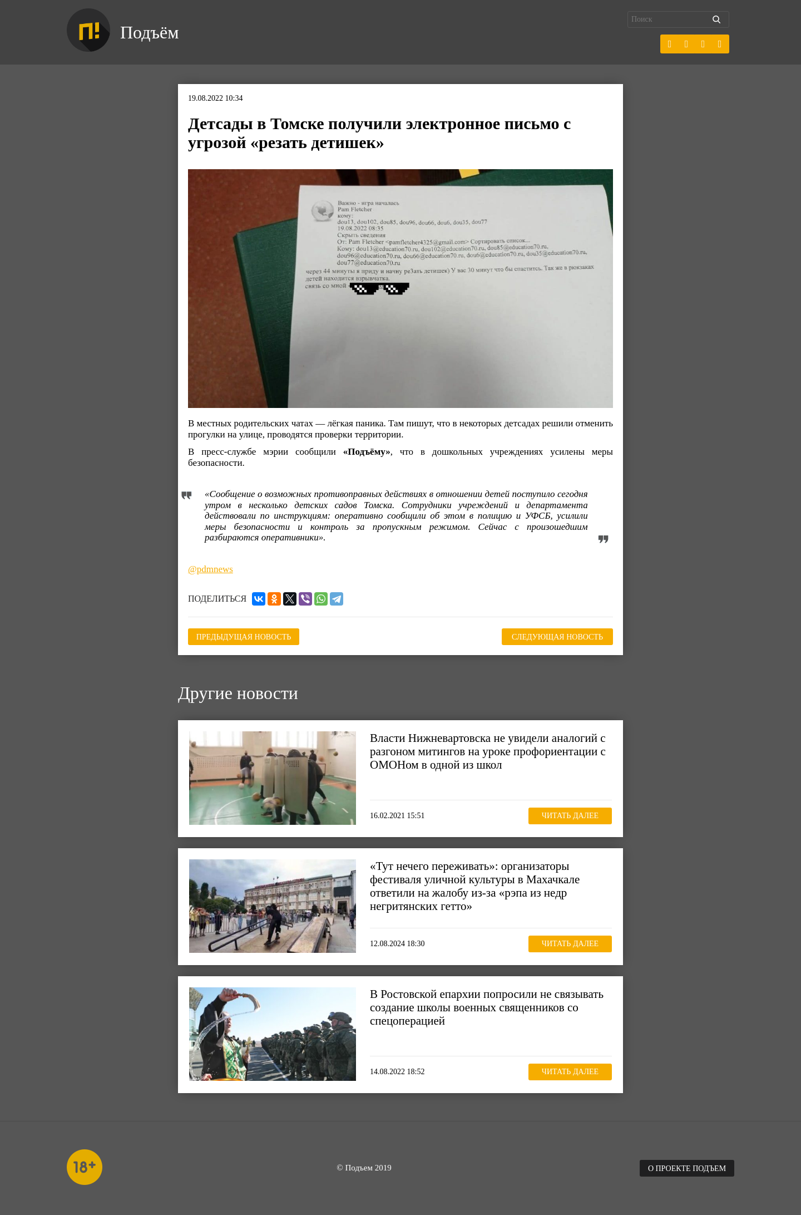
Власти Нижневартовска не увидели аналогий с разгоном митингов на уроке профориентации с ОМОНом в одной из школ (488, 751)
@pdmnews (210, 569)
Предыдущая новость (243, 637)
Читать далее (570, 815)
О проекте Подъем (687, 1168)
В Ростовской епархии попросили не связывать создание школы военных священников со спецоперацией (487, 1007)
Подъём (149, 32)
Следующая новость (557, 637)
